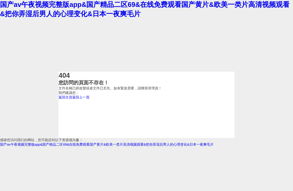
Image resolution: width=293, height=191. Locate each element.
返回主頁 (65, 97)
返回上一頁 (80, 97)
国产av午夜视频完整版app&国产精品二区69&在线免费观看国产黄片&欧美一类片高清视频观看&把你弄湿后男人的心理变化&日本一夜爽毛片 (107, 144)
